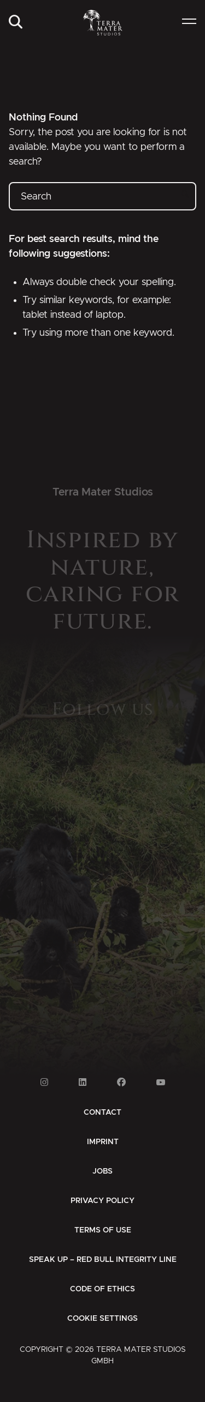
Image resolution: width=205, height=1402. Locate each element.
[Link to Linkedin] (82, 1082)
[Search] (15, 22)
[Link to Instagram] (44, 1082)
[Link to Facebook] (121, 1082)
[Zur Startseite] (102, 22)
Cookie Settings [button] (102, 1318)
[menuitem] (15, 22)
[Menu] (189, 22)
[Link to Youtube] (160, 1082)
